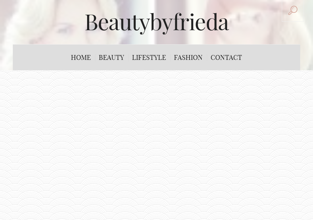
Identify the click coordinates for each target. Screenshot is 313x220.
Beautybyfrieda (156, 22)
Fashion (188, 57)
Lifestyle (149, 57)
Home (81, 57)
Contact (226, 57)
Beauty (111, 57)
